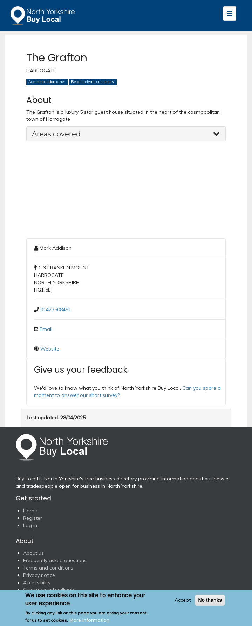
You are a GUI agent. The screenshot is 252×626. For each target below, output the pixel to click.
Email (46, 329)
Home (30, 510)
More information (89, 620)
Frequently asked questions (55, 560)
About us (33, 553)
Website (49, 349)
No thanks (210, 600)
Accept (183, 600)
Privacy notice (39, 575)
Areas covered (56, 134)
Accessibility (36, 582)
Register (32, 518)
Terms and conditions (48, 568)
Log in (30, 525)
